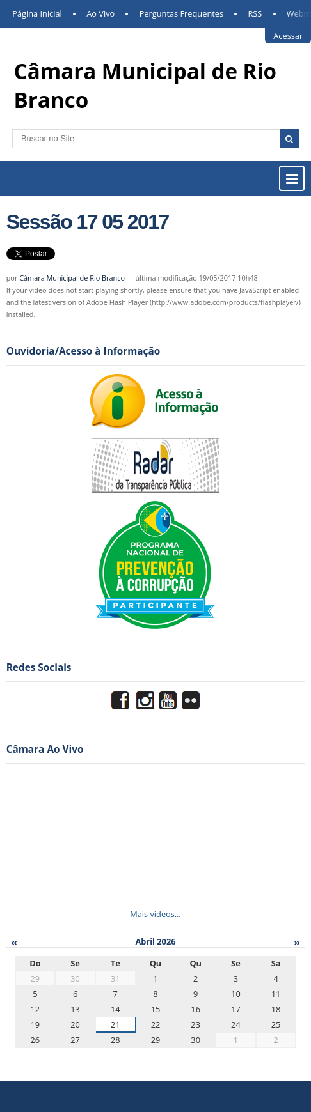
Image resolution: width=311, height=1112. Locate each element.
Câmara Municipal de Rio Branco (72, 277)
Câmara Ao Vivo (45, 749)
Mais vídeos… (155, 914)
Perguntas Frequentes (181, 13)
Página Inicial (37, 13)
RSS (255, 13)
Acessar (288, 36)
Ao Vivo (100, 13)
